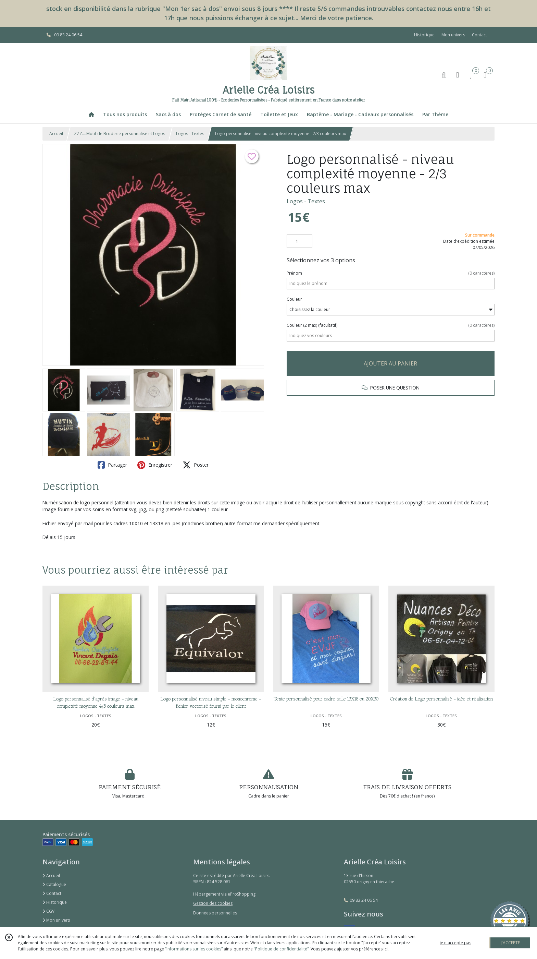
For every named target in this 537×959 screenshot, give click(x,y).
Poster (196, 465)
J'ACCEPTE (510, 943)
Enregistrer (154, 465)
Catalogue (54, 884)
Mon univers (56, 920)
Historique (54, 902)
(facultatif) (391, 325)
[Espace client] (457, 74)
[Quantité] (299, 241)
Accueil (56, 133)
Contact (479, 35)
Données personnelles (215, 913)
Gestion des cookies (213, 903)
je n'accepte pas (455, 943)
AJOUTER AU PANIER (390, 363)
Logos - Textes (190, 133)
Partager (112, 465)
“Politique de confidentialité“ (281, 949)
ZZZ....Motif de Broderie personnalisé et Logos (119, 133)
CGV (48, 911)
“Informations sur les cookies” (194, 949)
